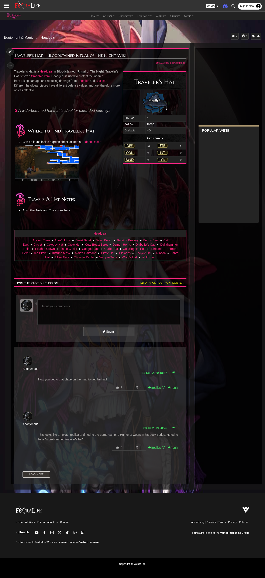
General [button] (108, 15)
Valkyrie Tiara (108, 257)
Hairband (155, 249)
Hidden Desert (92, 142)
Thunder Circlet (84, 257)
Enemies (84, 81)
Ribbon (160, 253)
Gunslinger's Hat (134, 249)
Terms (222, 522)
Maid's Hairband (85, 253)
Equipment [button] (144, 15)
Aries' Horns (62, 240)
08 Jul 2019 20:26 (154, 428)
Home (19, 522)
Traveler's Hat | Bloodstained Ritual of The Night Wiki (71, 55)
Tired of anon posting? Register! (159, 282)
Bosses (101, 81)
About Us (52, 522)
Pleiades (124, 253)
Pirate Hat (107, 253)
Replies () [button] (155, 387)
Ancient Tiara (41, 240)
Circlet (37, 244)
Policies (243, 522)
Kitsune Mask (61, 253)
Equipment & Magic (19, 37)
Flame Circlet (68, 249)
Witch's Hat (129, 257)
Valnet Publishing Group (234, 532)
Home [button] (94, 15)
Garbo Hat (111, 249)
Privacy (232, 522)
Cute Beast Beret (96, 244)
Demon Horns (121, 244)
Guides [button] (175, 15)
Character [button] (126, 15)
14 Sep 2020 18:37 (153, 372)
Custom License (88, 542)
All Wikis (30, 522)
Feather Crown (45, 249)
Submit (108, 331)
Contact (64, 522)
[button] (212, 6)
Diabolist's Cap (145, 244)
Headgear (48, 37)
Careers (211, 522)
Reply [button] (171, 387)
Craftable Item (41, 76)
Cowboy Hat (55, 244)
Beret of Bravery (127, 240)
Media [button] (188, 15)
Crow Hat (74, 244)
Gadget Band (90, 249)
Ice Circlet (40, 253)
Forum (41, 522)
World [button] (161, 15)
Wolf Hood (148, 257)
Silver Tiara (61, 257)
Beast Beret (83, 240)
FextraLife (198, 532)
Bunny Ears (150, 240)
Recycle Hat (143, 253)
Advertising (197, 522)
